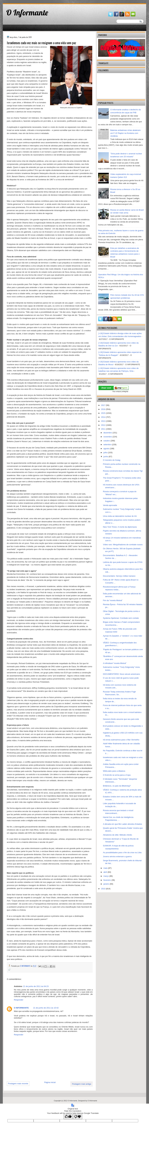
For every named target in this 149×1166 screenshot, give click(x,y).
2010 (103, 889)
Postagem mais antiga (81, 1084)
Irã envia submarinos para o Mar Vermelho (121, 740)
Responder (18, 1000)
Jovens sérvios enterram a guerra (117, 856)
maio (105, 868)
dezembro (107, 433)
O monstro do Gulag (111, 460)
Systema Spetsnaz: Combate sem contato (121, 618)
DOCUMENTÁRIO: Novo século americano (121, 674)
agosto (106, 448)
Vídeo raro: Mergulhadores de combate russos (122, 544)
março (106, 876)
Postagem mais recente (18, 1083)
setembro (107, 444)
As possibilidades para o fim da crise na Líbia (122, 852)
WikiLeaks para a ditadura (114, 771)
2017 (103, 405)
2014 (103, 417)
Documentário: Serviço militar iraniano (119, 576)
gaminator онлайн (16, 1)
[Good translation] (68, 1116)
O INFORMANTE (21, 1008)
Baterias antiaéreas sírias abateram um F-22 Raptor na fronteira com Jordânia (125, 133)
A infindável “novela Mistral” (114, 663)
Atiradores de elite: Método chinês (117, 835)
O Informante (27, 12)
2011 (103, 429)
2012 (103, 425)
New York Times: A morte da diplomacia (120, 527)
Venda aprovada (110, 505)
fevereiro (107, 880)
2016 (103, 409)
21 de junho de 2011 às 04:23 (35, 986)
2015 (103, 413)
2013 (103, 421)
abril (105, 872)
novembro (107, 437)
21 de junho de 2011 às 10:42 (46, 1008)
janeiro (106, 884)
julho (105, 452)
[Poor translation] (77, 1116)
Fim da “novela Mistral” (112, 600)
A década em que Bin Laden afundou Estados (122, 824)
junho (106, 456)
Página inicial (50, 1082)
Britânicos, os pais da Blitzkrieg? (117, 786)
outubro (107, 441)
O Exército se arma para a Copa (116, 775)
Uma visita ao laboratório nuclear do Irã (119, 516)
